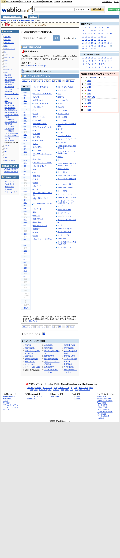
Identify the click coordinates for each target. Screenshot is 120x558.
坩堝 (89, 106)
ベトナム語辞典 (103, 416)
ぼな (25, 149)
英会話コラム (9, 181)
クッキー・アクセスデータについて (12, 408)
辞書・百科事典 (9, 160)
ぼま (25, 177)
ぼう (25, 98)
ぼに (25, 152)
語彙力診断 (9, 189)
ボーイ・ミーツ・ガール (67, 194)
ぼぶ (25, 271)
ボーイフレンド (63, 172)
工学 (6, 55)
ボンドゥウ (37, 186)
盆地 (34, 169)
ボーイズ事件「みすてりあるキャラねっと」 (67, 164)
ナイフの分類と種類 (32, 367)
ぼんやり (61, 132)
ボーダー (61, 206)
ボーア (60, 157)
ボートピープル (63, 235)
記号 (103, 64)
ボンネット (37, 209)
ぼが (25, 222)
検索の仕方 (7, 399)
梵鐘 (34, 110)
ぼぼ (25, 276)
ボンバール (62, 90)
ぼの (25, 160)
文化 (6, 63)
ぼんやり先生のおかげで (67, 139)
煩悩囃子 (36, 229)
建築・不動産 (9, 58)
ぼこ (25, 118)
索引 (25, 17)
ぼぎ (25, 225)
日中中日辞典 (37, 1)
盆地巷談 (36, 176)
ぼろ (25, 211)
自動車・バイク (9, 49)
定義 (89, 84)
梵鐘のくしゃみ (39, 117)
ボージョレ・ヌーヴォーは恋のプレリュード (67, 202)
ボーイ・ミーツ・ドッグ (67, 197)
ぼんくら (36, 90)
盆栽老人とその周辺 (40, 104)
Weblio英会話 (9, 184)
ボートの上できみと (65, 229)
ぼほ (25, 174)
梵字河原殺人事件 (40, 124)
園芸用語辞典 (49, 356)
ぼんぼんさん (63, 110)
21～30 (104, 77)
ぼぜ (25, 245)
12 (60, 81)
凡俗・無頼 (37, 159)
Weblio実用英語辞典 (11, 172)
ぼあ (25, 92)
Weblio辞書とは (9, 396)
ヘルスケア (8, 69)
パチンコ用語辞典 (11, 122)
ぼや (25, 191)
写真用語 (28, 345)
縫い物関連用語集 (31, 359)
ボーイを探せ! (63, 191)
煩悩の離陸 (37, 222)
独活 (89, 110)
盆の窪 (35, 232)
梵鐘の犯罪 (37, 120)
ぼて (25, 143)
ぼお (25, 104)
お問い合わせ (33, 321)
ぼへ (25, 172)
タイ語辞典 (101, 414)
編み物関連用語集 (51, 359)
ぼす (25, 126)
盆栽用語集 (29, 356)
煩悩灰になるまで (40, 226)
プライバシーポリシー (11, 405)
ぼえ (25, 101)
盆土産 (60, 129)
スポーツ (7, 146)
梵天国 (35, 179)
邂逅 (89, 100)
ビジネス (7, 37)
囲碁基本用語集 (69, 345)
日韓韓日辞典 (47, 1)
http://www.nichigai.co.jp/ (36, 65)
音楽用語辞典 (69, 348)
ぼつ (25, 140)
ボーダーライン (63, 213)
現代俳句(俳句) (10, 140)
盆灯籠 (35, 189)
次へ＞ (72, 81)
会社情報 (77, 396)
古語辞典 (57, 1)
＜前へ (24, 81)
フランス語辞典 (103, 409)
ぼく (25, 112)
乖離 (89, 87)
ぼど (25, 262)
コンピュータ (9, 43)
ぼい (25, 95)
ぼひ (25, 166)
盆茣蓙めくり (38, 100)
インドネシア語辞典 (105, 412)
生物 (6, 149)
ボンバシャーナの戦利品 (42, 239)
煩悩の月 (36, 216)
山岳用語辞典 (49, 367)
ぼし (25, 123)
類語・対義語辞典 (12, 1)
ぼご (25, 234)
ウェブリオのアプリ (34, 396)
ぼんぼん (61, 107)
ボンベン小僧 (63, 100)
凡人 (34, 130)
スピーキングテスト (12, 192)
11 (56, 81)
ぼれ (25, 208)
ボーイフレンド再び (65, 184)
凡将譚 (35, 114)
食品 (6, 151)
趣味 (14, 20)
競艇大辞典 (48, 348)
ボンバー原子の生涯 (65, 87)
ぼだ (25, 251)
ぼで (25, 259)
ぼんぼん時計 (63, 120)
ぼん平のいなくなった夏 (42, 163)
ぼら (25, 200)
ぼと (25, 146)
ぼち (25, 138)
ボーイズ (61, 160)
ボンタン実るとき (40, 166)
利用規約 (6, 403)
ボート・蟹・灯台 (64, 247)
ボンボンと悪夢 (63, 114)
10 (53, 81)
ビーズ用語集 (30, 362)
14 (67, 81)
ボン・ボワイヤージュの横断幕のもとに (67, 152)
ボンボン (61, 104)
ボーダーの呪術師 (64, 210)
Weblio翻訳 (101, 403)
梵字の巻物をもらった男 (42, 127)
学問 (6, 61)
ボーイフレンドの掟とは (67, 175)
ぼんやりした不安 (64, 136)
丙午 (89, 94)
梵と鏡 (35, 183)
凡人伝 (35, 144)
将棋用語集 (48, 345)
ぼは (25, 163)
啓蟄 (89, 103)
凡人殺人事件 (38, 140)
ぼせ (25, 129)
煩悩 (34, 212)
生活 (6, 66)
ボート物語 (62, 238)
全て (3, 34)
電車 (6, 46)
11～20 (94, 77)
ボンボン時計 (63, 117)
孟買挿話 (61, 97)
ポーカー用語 (30, 364)
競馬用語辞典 (30, 348)
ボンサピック (38, 107)
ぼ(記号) (26, 308)
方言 (6, 157)
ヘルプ (116, 2)
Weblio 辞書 (5, 20)
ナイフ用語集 (69, 367)
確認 (89, 81)
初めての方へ (107, 2)
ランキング (33, 17)
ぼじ (25, 239)
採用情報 (77, 399)
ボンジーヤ (37, 150)
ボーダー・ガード (64, 216)
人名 (6, 154)
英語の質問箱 (9, 187)
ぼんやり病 (62, 142)
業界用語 (7, 40)
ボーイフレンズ (63, 169)
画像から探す (32, 399)
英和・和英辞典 (25, 1)
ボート (60, 225)
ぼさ (25, 121)
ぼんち (35, 173)
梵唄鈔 (35, 236)
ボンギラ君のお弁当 (40, 87)
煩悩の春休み (38, 219)
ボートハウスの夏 (64, 232)
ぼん (25, 220)
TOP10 (84, 77)
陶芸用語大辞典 (69, 356)
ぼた (25, 135)
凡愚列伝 (36, 97)
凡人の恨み (37, 147)
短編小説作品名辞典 (26, 20)
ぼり (25, 203)
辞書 (3, 1)
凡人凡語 (36, 137)
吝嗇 (89, 90)
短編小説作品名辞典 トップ (12, 17)
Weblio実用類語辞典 (11, 169)
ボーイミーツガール (65, 188)
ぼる (25, 206)
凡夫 (59, 94)
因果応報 (91, 97)
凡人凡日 (36, 134)
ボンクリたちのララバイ (42, 94)
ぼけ (25, 115)
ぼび (25, 268)
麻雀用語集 (68, 364)
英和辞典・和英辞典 (105, 401)
